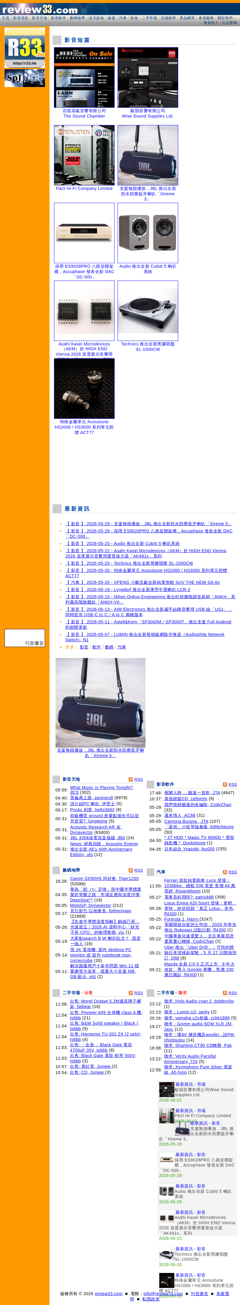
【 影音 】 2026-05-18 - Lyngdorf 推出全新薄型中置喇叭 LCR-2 (127, 589)
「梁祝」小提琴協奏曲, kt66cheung (199, 826)
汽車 (123, 18)
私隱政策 (151, 1299)
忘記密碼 (229, 23)
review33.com (108, 1293)
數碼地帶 (77, 18)
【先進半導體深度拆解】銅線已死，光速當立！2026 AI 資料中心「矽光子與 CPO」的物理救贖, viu (105, 927)
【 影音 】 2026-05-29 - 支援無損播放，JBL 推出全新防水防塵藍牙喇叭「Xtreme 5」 (148, 523)
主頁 (5, 18)
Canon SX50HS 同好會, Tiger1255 (104, 878)
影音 (84, 647)
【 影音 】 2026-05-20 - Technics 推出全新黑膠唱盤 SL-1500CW (129, 563)
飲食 (134, 18)
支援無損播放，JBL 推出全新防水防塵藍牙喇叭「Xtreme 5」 (101, 751)
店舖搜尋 (168, 18)
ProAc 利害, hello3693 (92, 809)
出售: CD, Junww (87, 1072)
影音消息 (20, 18)
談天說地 (96, 18)
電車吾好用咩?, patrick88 (189, 897)
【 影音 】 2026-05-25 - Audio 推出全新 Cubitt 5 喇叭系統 (122, 543)
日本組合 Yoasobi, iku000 (189, 848)
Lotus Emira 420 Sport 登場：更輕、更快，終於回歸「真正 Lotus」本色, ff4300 (200, 908)
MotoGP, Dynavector (90, 905)
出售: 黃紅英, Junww (91, 1066)
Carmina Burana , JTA (186, 821)
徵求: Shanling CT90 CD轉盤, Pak (198, 1045)
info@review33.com (163, 1293)
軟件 (96, 647)
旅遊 (111, 18)
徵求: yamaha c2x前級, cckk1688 (197, 1017)
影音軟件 (58, 18)
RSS (138, 779)
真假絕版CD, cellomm (186, 798)
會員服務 (206, 18)
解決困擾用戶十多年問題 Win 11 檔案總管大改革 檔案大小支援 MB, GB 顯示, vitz (104, 971)
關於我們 (225, 18)
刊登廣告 (199, 1293)
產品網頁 (187, 18)
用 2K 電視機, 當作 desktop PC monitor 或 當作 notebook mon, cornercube (101, 955)
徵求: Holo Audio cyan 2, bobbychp (199, 1001)
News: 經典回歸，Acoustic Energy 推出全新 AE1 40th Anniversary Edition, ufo (104, 849)
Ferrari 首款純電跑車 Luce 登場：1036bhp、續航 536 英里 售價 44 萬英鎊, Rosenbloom (200, 885)
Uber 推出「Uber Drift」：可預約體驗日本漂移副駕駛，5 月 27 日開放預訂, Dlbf (200, 952)
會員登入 (211, 23)
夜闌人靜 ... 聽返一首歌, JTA (192, 792)
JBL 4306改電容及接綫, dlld (97, 837)
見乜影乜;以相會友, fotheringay (100, 910)
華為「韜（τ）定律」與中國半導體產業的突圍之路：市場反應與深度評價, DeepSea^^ (106, 894)
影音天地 (39, 18)
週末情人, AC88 (180, 815)
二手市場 (149, 18)
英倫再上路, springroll (91, 797)
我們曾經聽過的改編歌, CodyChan (198, 804)
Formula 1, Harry (182, 919)
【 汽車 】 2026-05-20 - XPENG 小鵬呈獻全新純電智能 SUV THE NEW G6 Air (142, 582)
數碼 (109, 647)
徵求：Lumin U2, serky (187, 1011)
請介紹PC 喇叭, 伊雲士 (92, 803)
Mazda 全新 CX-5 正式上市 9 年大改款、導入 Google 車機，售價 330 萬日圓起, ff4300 (199, 969)
